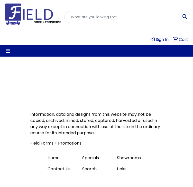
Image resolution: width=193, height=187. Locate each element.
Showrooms (129, 158)
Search (89, 169)
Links (121, 169)
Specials (90, 158)
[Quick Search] (122, 17)
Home (54, 158)
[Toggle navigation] (8, 51)
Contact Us (59, 169)
